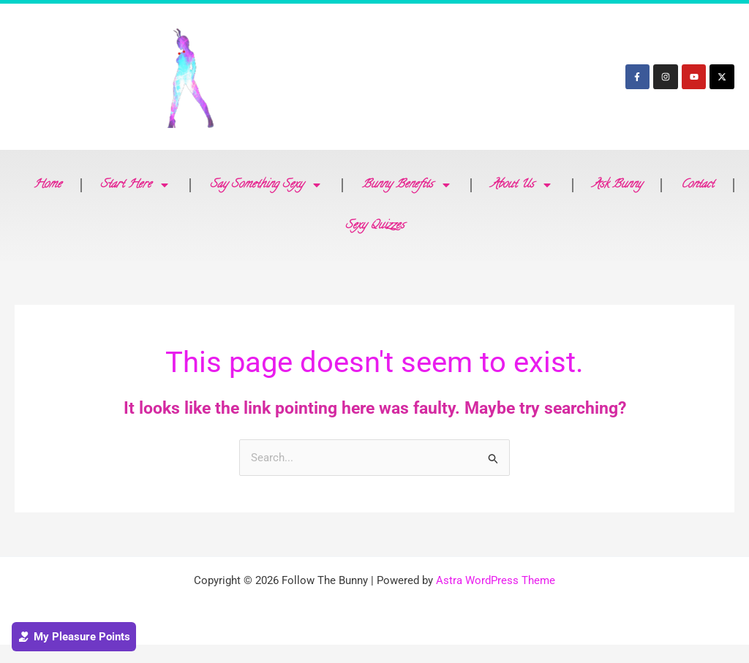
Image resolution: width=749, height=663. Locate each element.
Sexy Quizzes (374, 226)
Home (47, 185)
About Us (522, 185)
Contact (697, 185)
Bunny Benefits (407, 185)
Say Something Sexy (266, 185)
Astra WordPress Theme (495, 581)
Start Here (135, 185)
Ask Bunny (617, 185)
